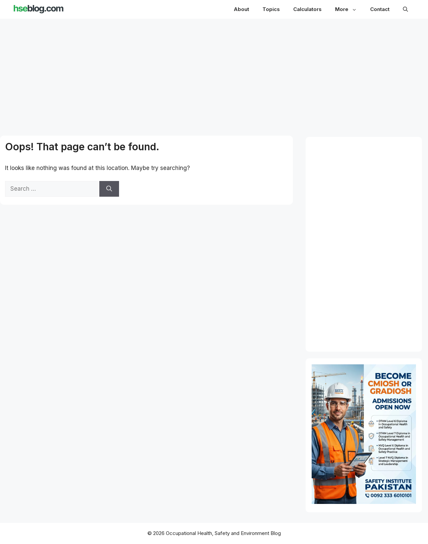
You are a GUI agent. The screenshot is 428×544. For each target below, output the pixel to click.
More (349, 9)
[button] (405, 9)
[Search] (109, 189)
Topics (271, 9)
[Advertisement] (214, 71)
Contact (380, 9)
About (241, 9)
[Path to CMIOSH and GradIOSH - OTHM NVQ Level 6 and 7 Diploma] (364, 502)
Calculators (307, 9)
